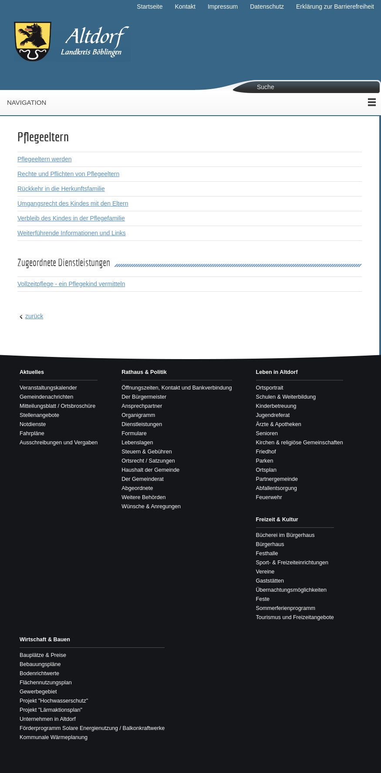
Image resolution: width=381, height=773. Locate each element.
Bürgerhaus (270, 544)
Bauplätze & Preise (43, 655)
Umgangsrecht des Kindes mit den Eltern (72, 203)
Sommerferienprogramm (285, 608)
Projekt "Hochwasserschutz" (54, 701)
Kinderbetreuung (276, 406)
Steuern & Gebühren (146, 452)
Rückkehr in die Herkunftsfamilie (61, 188)
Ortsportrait (269, 388)
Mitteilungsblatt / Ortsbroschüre (57, 406)
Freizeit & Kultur (277, 519)
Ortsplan (266, 470)
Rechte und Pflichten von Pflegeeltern (68, 173)
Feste (263, 599)
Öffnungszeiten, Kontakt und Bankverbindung (176, 388)
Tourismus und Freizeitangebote (295, 617)
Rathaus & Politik (144, 372)
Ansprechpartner (141, 406)
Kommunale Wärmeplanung (54, 737)
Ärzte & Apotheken (278, 424)
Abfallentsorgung (276, 488)
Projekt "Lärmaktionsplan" (51, 710)
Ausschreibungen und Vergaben (59, 443)
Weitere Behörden (143, 497)
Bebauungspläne (40, 664)
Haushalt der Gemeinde (150, 470)
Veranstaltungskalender (48, 388)
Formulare (133, 433)
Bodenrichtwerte (39, 673)
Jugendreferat (273, 415)
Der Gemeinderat (142, 479)
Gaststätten (270, 581)
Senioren (267, 433)
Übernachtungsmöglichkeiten (291, 590)
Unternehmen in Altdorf (48, 719)
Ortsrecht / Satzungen (148, 461)
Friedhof (266, 452)
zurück (34, 316)
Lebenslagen (137, 443)
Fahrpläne (32, 433)
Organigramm (138, 415)
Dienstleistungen (141, 424)
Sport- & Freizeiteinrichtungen (292, 563)
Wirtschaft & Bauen (45, 639)
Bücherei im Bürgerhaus (285, 535)
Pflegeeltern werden (44, 159)
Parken (264, 461)
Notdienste (33, 424)
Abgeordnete (137, 488)
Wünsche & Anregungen (151, 506)
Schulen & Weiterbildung (286, 397)
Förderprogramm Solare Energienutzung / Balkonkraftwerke (92, 728)
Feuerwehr (269, 497)
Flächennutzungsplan (46, 683)
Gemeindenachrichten (46, 397)
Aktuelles (32, 372)
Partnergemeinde (277, 479)
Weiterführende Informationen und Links (71, 233)
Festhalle (267, 553)
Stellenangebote (39, 415)
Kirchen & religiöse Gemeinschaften (299, 443)
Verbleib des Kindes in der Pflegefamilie (71, 218)
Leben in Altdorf (277, 372)
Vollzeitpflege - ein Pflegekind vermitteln (71, 283)
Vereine (265, 572)
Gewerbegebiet (38, 692)
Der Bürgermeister (143, 397)
